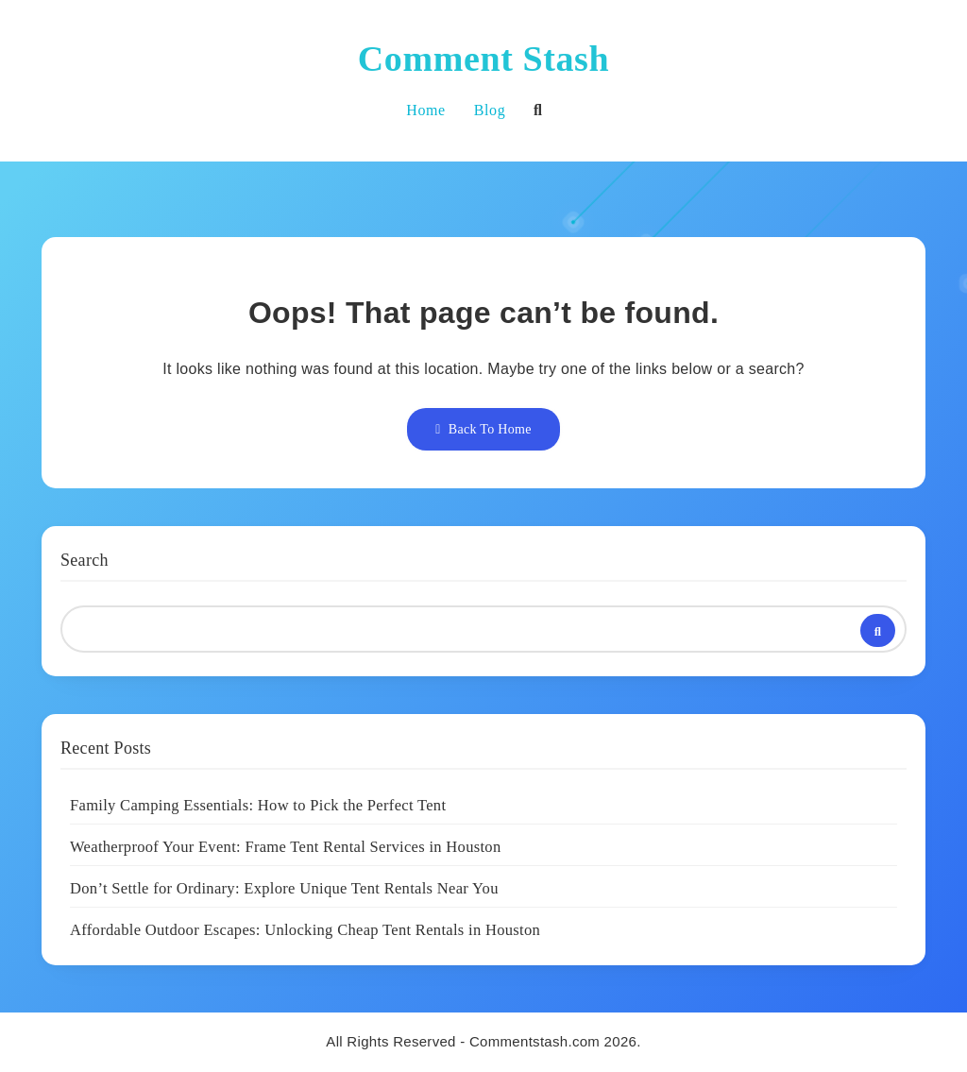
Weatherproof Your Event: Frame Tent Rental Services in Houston (285, 847)
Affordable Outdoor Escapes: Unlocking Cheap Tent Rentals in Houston (305, 930)
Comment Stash (483, 58)
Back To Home (483, 429)
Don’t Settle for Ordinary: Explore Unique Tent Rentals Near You (284, 888)
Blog (490, 110)
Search (84, 560)
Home (426, 110)
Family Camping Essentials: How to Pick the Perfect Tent (258, 805)
